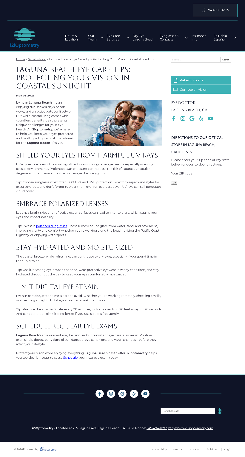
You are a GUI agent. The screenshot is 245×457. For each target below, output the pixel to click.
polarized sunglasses (51, 226)
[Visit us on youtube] (210, 118)
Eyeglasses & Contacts (169, 37)
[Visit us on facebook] (173, 118)
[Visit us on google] (192, 118)
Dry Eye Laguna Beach (143, 37)
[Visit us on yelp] (201, 118)
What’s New (37, 59)
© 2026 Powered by (35, 449)
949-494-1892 (157, 428)
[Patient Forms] (201, 80)
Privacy (194, 449)
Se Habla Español (220, 37)
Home (20, 59)
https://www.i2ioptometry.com (190, 428)
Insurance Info (198, 37)
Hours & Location (71, 37)
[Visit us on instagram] (182, 118)
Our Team (92, 37)
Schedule (70, 357)
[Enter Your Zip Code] (187, 178)
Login (227, 449)
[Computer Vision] (201, 89)
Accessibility (159, 449)
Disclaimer (211, 449)
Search (225, 60)
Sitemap (178, 449)
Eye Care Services (113, 37)
